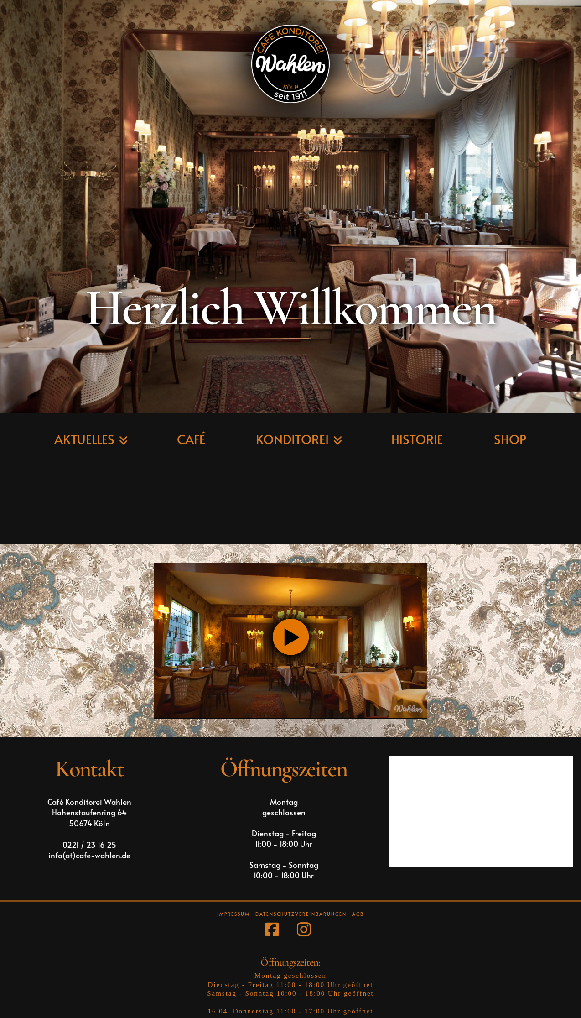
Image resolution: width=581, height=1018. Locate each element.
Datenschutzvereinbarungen (301, 914)
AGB (358, 914)
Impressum (233, 914)
